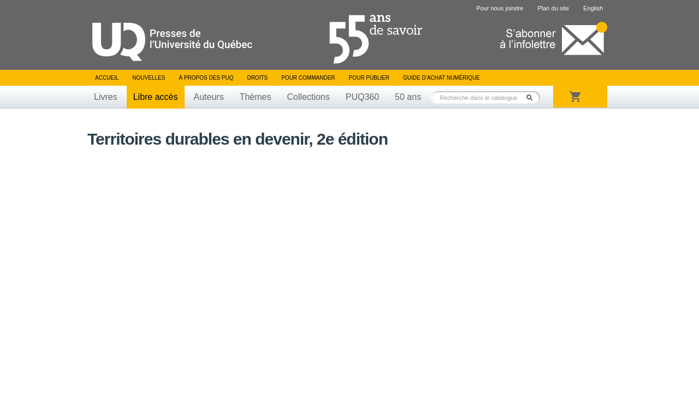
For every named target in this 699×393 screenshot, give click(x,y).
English (593, 8)
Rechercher (532, 97)
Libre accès (155, 97)
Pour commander (308, 78)
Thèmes (255, 97)
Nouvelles (148, 78)
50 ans (408, 97)
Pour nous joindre (499, 8)
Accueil (107, 78)
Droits (257, 78)
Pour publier (369, 78)
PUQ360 (362, 97)
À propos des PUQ (206, 78)
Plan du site (552, 8)
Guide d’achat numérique (441, 78)
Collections (308, 97)
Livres (105, 97)
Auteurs (209, 97)
